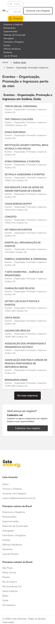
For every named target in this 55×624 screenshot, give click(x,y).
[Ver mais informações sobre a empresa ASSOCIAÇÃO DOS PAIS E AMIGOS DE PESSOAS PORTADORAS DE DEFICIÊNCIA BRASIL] (27, 366)
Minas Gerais (9, 572)
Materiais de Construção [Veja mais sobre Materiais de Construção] (15, 35)
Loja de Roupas (10, 554)
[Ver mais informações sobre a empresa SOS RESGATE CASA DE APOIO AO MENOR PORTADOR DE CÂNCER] (27, 192)
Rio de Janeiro (9, 581)
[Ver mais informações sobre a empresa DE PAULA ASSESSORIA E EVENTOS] (27, 177)
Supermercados (10, 521)
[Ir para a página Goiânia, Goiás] (19, 62)
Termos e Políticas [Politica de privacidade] (12, 488)
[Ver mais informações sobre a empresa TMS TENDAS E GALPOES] (27, 122)
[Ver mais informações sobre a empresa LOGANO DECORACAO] (27, 333)
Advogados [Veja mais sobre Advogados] (9, 38)
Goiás (5, 600)
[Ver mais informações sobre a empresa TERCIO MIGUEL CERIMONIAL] (27, 109)
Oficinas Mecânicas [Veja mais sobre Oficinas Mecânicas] (12, 49)
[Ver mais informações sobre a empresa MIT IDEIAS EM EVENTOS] (27, 232)
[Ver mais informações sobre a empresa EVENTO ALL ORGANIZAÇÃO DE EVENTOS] (27, 247)
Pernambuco (9, 605)
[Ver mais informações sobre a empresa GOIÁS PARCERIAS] (27, 135)
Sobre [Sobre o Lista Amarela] (5, 484)
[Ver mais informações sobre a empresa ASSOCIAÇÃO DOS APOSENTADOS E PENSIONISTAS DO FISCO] (27, 348)
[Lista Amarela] (5, 10)
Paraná (6, 577)
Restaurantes (9, 516)
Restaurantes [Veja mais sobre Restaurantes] (10, 28)
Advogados (8, 530)
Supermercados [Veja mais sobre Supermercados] (11, 31)
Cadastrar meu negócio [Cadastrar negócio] (27, 428)
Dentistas (7, 549)
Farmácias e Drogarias (14, 535)
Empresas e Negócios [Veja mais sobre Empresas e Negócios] (13, 24)
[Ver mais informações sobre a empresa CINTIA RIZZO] (27, 320)
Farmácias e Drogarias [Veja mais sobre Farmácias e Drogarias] (14, 42)
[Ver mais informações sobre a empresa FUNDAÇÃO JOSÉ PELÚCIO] (27, 291)
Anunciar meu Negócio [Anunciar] (14, 493)
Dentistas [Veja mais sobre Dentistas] (8, 52)
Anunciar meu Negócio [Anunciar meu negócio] (38, 10)
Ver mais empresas (27, 395)
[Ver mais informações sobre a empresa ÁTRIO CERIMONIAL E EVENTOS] (27, 164)
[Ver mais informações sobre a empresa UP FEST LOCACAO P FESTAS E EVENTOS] (27, 306)
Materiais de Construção (15, 526)
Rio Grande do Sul (12, 586)
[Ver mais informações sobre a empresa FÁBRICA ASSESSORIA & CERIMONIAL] (27, 261)
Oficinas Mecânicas (12, 544)
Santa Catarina (10, 591)
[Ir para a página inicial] (5, 62)
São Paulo (7, 568)
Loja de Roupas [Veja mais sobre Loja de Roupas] (11, 55)
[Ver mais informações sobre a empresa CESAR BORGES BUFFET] (27, 206)
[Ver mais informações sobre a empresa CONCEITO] (27, 219)
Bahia (5, 595)
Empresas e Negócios (13, 512)
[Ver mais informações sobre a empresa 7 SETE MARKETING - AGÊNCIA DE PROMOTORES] (27, 276)
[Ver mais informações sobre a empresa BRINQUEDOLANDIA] (27, 382)
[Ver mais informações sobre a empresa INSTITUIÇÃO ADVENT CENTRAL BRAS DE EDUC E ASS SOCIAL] (27, 150)
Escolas (6, 540)
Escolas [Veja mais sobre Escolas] (7, 45)
